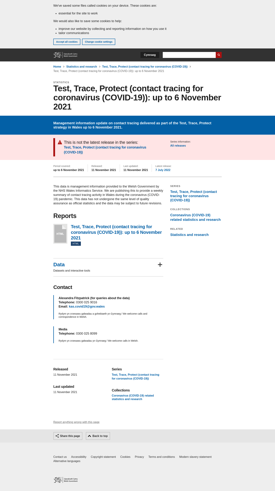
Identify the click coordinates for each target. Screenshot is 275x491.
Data (59, 264)
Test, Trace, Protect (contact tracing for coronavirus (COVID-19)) (145, 66)
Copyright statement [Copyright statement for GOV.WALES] (103, 456)
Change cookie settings (98, 41)
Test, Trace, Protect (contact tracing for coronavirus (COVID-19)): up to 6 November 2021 (60, 234)
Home (57, 66)
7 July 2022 (162, 170)
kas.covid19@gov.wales (87, 306)
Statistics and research (81, 66)
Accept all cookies (67, 41)
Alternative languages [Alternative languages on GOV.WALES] (66, 461)
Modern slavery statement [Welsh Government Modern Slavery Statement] (195, 456)
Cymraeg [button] (150, 54)
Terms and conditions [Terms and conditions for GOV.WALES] (161, 456)
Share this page (70, 435)
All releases (178, 145)
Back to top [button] (100, 435)
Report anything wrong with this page (76, 422)
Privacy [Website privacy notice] (139, 456)
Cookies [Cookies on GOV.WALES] (125, 456)
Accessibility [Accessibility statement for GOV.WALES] (78, 456)
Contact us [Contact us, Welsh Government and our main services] (60, 456)
